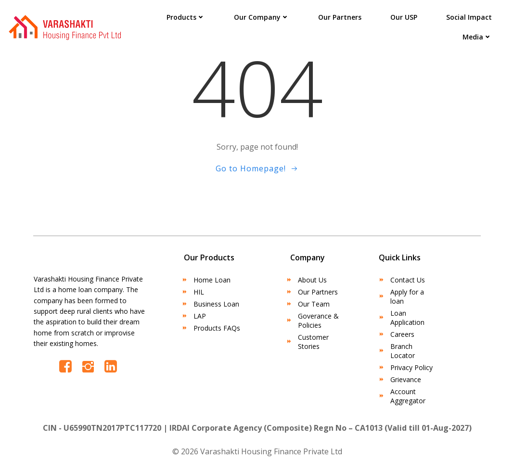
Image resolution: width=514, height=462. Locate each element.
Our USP (403, 17)
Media (477, 36)
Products (186, 17)
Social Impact (469, 17)
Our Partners (339, 17)
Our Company (261, 17)
